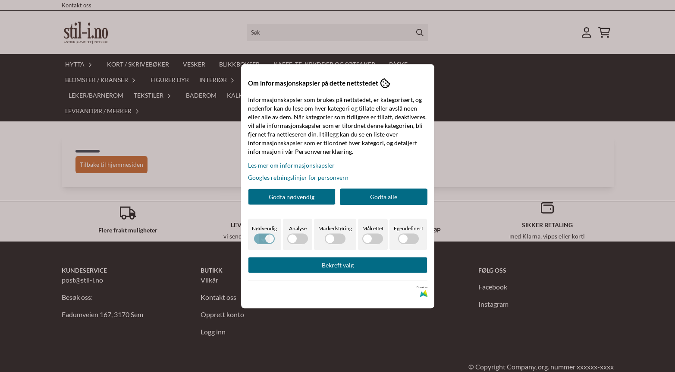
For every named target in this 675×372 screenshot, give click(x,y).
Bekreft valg (338, 264)
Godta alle (383, 196)
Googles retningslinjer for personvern (298, 177)
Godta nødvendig (291, 196)
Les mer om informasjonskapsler (291, 165)
